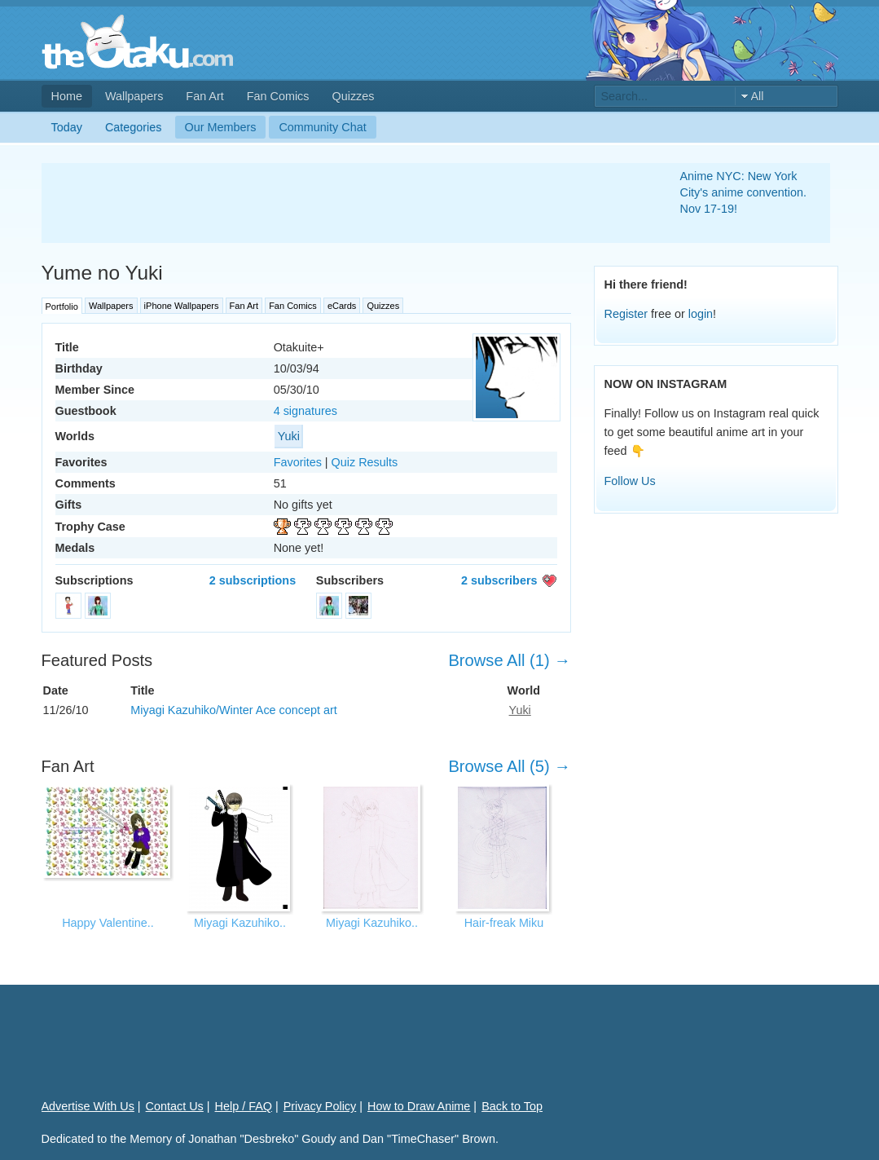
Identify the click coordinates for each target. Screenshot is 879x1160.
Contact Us (175, 1106)
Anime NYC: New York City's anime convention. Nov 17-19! (743, 192)
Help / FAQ (243, 1106)
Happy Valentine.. (108, 922)
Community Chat (322, 127)
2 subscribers (499, 580)
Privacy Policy (320, 1106)
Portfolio (62, 306)
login (700, 313)
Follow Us (630, 480)
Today (66, 127)
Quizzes (353, 96)
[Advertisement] (341, 203)
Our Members (221, 127)
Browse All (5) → (509, 766)
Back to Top (512, 1106)
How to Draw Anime (418, 1106)
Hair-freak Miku (504, 922)
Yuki (289, 436)
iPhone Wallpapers (181, 306)
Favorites (298, 462)
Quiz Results (365, 462)
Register (626, 313)
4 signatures (305, 410)
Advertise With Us (88, 1106)
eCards (341, 306)
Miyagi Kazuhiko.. (240, 922)
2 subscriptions (252, 580)
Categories (133, 127)
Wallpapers (134, 96)
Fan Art (204, 96)
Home (66, 96)
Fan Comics (278, 96)
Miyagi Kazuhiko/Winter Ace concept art (233, 710)
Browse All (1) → (509, 660)
